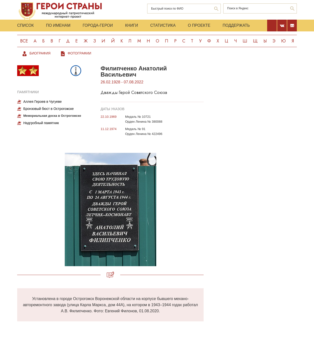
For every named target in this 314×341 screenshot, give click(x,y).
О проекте (199, 25)
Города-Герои (98, 25)
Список (25, 25)
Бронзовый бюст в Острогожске (48, 109)
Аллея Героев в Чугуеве (42, 102)
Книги (131, 25)
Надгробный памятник (41, 123)
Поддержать (236, 25)
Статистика (163, 25)
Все (24, 41)
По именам (58, 25)
